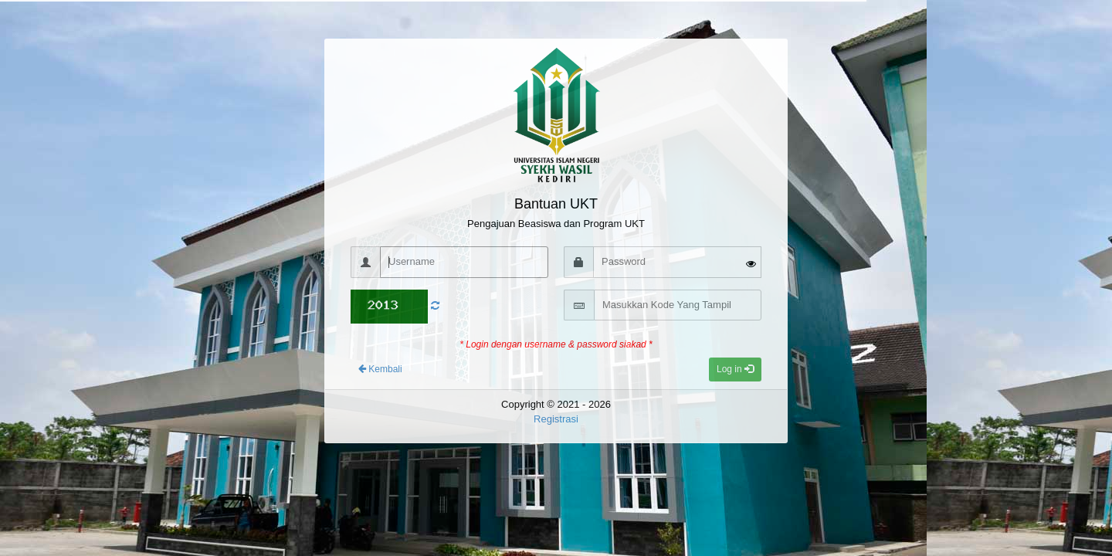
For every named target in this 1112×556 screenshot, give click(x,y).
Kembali (380, 369)
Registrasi (556, 419)
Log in (735, 369)
